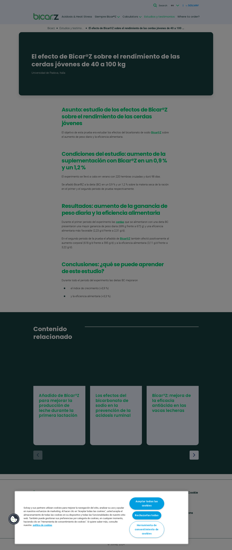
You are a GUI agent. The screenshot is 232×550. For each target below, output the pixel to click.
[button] (14, 519)
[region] (101, 517)
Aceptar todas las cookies (147, 503)
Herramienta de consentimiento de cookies (147, 529)
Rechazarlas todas (146, 515)
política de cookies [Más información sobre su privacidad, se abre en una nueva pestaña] (42, 525)
